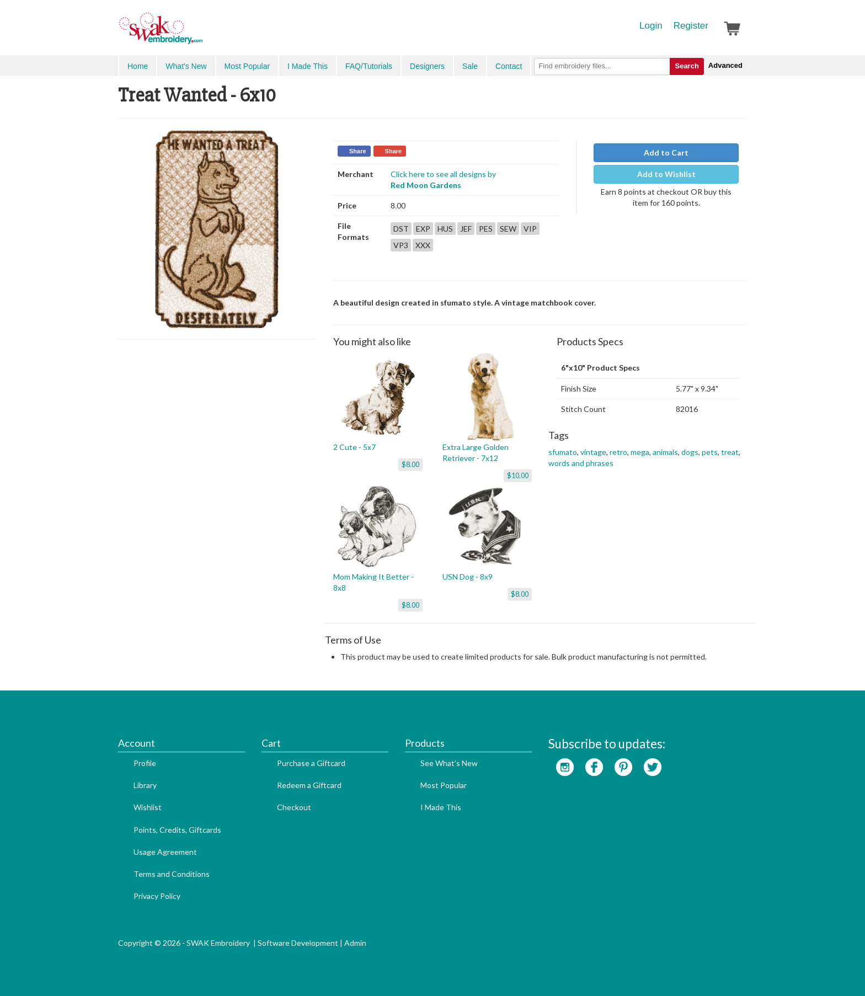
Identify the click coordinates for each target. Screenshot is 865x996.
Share (357, 151)
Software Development (298, 942)
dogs (689, 452)
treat (730, 452)
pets (710, 452)
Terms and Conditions (172, 874)
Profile (145, 763)
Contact (508, 66)
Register (691, 25)
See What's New (449, 763)
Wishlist (148, 807)
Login (651, 25)
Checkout (294, 807)
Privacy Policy (157, 896)
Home (137, 66)
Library (145, 785)
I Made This (307, 66)
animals (665, 452)
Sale (470, 66)
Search (686, 66)
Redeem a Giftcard (309, 785)
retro (618, 452)
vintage (593, 452)
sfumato (562, 452)
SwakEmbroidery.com (201, 33)
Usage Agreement (165, 851)
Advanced (725, 65)
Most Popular (247, 66)
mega (640, 452)
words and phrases (580, 463)
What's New (185, 66)
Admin (355, 942)
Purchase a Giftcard (311, 763)
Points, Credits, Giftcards (177, 829)
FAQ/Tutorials (368, 66)
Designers (427, 66)
